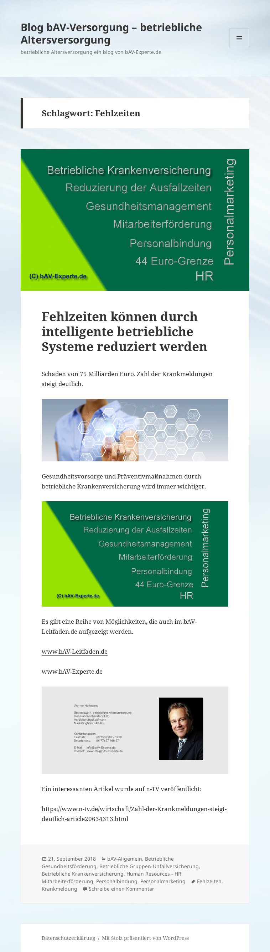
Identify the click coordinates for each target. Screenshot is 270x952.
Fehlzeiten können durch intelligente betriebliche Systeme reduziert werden (124, 331)
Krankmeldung (59, 888)
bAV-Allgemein (124, 858)
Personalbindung (116, 881)
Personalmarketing (163, 881)
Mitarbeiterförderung (67, 881)
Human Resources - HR (153, 873)
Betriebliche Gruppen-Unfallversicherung (149, 866)
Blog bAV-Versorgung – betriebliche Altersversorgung (111, 33)
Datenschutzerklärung (68, 938)
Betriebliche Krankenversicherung (83, 873)
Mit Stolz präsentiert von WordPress (145, 938)
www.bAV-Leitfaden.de (75, 651)
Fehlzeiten (209, 881)
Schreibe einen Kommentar (121, 888)
